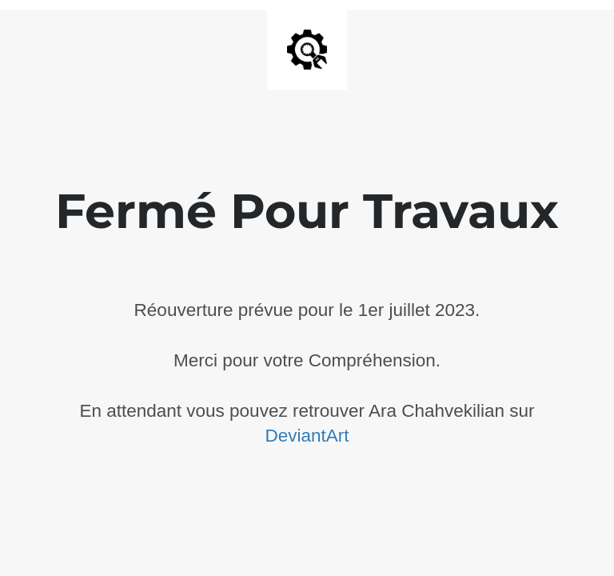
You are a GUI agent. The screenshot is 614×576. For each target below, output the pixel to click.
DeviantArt (307, 436)
